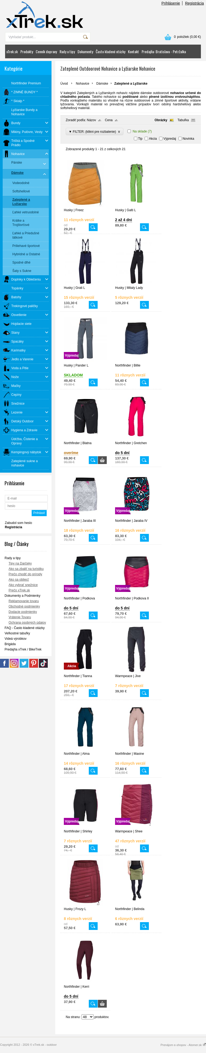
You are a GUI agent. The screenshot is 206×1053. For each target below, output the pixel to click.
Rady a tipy (67, 51)
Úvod (64, 83)
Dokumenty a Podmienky (22, 596)
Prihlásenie (170, 3)
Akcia (153, 139)
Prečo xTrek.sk (19, 590)
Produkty (26, 51)
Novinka (188, 139)
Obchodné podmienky (24, 606)
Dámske (102, 83)
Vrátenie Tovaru (20, 617)
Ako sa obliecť (19, 579)
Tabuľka (183, 120)
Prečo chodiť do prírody (25, 574)
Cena (109, 120)
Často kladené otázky (110, 51)
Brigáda (10, 644)
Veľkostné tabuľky (17, 633)
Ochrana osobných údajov (27, 622)
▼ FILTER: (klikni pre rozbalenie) (94, 132)
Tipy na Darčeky (20, 563)
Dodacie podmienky (23, 612)
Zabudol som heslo (18, 523)
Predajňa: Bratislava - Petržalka (164, 51)
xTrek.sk (12, 51)
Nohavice (82, 83)
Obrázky (160, 120)
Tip (140, 139)
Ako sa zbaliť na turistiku (26, 569)
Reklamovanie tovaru (24, 601)
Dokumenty (85, 51)
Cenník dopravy (46, 51)
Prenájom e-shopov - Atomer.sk (183, 1045)
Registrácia (194, 3)
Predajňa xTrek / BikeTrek (23, 649)
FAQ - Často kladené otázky (25, 628)
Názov (91, 120)
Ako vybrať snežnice (23, 585)
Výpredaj (169, 139)
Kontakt (133, 51)
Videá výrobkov (16, 639)
